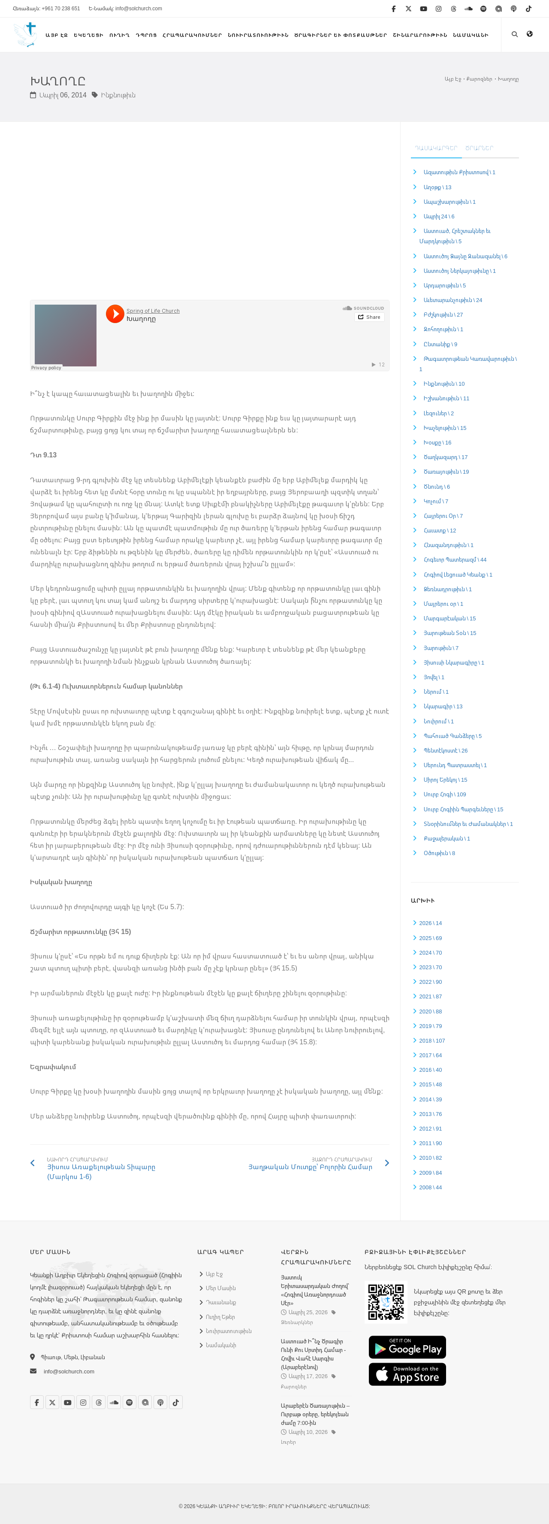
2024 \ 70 (430, 952)
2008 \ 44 (430, 1187)
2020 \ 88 (430, 1011)
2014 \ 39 (430, 1099)
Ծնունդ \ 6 (437, 486)
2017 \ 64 (430, 1055)
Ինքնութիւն (114, 95)
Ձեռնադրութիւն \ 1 (448, 589)
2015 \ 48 (430, 1084)
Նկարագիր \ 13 (443, 706)
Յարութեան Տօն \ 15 (450, 633)
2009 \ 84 (430, 1172)
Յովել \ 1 (434, 677)
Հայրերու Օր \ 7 (443, 516)
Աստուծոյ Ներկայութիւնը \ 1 (460, 271)
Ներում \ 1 (436, 691)
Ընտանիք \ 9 (441, 344)
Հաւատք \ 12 (440, 530)
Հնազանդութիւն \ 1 (449, 545)
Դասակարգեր (436, 148)
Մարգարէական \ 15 (450, 618)
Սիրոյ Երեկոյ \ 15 (446, 779)
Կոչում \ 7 (436, 501)
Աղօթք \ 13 (438, 187)
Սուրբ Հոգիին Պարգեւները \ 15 (464, 809)
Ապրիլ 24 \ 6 (439, 216)
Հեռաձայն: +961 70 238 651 (46, 8)
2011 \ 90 (430, 1143)
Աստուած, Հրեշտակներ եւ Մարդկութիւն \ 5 (455, 236)
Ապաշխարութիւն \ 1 (450, 202)
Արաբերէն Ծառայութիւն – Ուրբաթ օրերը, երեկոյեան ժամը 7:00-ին (315, 1414)
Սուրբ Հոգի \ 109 (445, 794)
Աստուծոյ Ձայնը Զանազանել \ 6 (466, 256)
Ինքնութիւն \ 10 (444, 383)
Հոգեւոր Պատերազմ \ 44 (455, 559)
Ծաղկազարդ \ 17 (446, 457)
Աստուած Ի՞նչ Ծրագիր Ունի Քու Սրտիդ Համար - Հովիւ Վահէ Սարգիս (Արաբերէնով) (313, 1354)
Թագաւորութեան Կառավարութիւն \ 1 (468, 364)
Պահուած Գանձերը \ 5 (453, 736)
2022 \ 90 (430, 982)
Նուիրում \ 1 (439, 721)
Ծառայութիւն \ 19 (446, 471)
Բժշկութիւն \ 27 (443, 314)
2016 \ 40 (430, 1069)
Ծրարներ (480, 148)
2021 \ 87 (430, 996)
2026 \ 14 (430, 923)
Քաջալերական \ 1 (447, 838)
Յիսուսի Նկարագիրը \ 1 (454, 662)
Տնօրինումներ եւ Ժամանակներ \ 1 (468, 824)
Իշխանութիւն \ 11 (447, 398)
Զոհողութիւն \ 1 (444, 329)
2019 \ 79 (430, 1026)
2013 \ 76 (430, 1114)
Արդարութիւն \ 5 (445, 285)
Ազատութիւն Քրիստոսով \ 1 (460, 172)
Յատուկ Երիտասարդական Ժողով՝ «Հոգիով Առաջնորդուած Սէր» (315, 1290)
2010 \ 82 (430, 1157)
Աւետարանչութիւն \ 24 (453, 300)
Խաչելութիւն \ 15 (445, 428)
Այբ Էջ (453, 78)
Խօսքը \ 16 (438, 442)
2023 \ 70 (430, 967)
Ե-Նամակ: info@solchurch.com (125, 8)
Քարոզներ (479, 78)
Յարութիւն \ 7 (441, 648)
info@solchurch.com (69, 1371)
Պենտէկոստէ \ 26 (446, 750)
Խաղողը (508, 78)
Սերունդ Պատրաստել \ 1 (455, 765)
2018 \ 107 (432, 1040)
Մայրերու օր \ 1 (444, 604)
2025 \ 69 (430, 938)
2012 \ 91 (430, 1128)
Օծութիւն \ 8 (439, 853)
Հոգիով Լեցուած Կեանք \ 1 (458, 574)
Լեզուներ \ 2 (439, 413)
